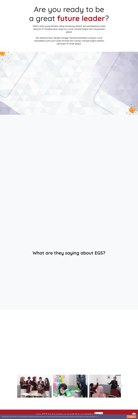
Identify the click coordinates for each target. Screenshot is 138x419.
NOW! (97, 416)
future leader (81, 18)
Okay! (131, 416)
